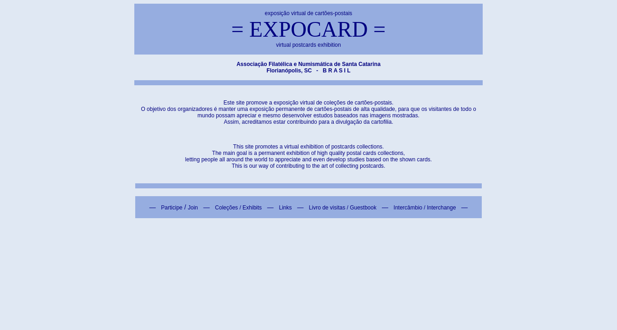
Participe (171, 207)
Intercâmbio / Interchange (425, 207)
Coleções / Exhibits (238, 207)
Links (285, 207)
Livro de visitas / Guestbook (342, 207)
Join (193, 207)
